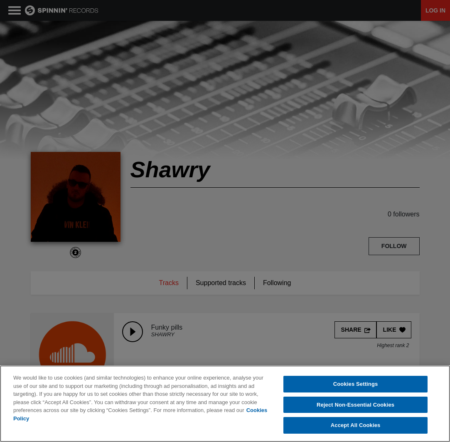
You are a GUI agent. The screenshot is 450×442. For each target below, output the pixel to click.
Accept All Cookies (356, 425)
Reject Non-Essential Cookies (355, 405)
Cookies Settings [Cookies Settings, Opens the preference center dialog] (355, 384)
